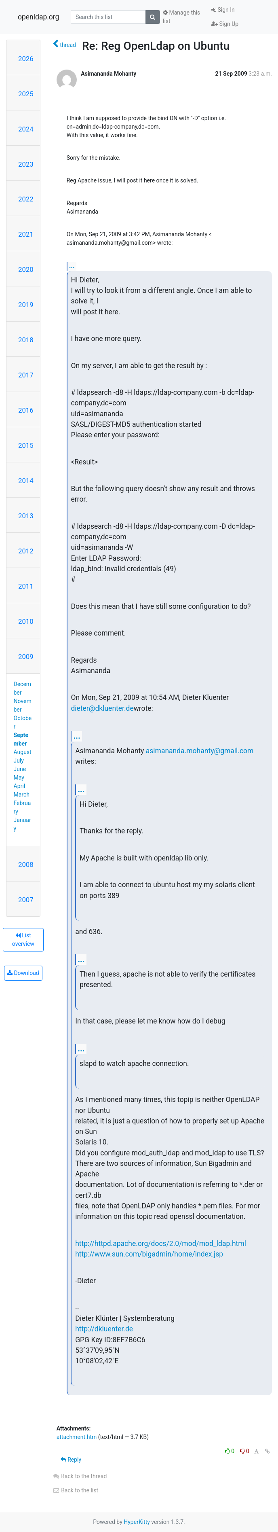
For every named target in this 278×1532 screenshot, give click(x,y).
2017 (26, 375)
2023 (26, 164)
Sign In (223, 9)
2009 (26, 657)
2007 (26, 900)
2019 (26, 305)
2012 (26, 551)
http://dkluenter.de (104, 1329)
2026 (26, 59)
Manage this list (181, 16)
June (20, 769)
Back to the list (75, 1490)
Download (23, 973)
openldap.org (38, 17)
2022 (26, 199)
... (72, 266)
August (23, 752)
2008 (26, 864)
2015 (26, 445)
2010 (26, 621)
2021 (26, 234)
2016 (26, 410)
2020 (26, 269)
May (19, 777)
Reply (71, 1459)
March (22, 794)
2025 (26, 94)
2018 (26, 340)
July (19, 760)
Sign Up (224, 24)
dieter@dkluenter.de (102, 708)
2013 (26, 516)
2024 (26, 129)
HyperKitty (137, 1522)
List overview (23, 939)
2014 (26, 481)
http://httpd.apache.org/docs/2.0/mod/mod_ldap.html (160, 1244)
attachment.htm (77, 1437)
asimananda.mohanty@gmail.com (200, 751)
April (19, 786)
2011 (26, 586)
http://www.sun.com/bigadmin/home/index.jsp (149, 1254)
